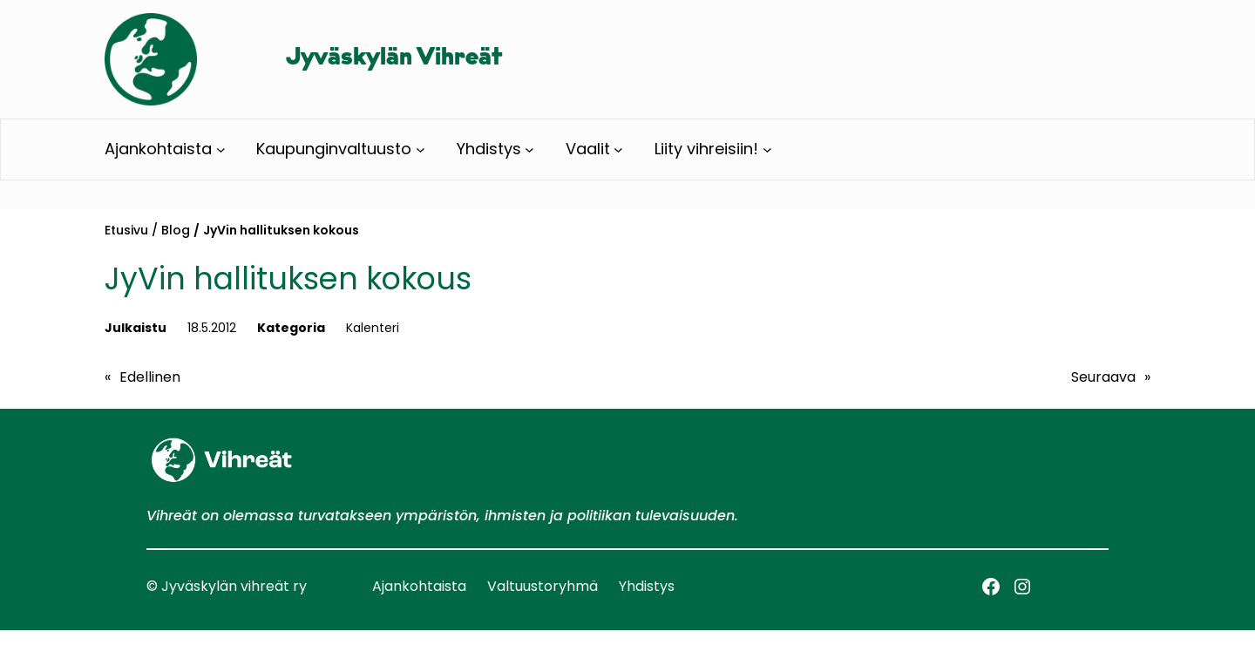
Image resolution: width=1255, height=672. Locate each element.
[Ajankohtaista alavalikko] (221, 149)
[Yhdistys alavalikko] (529, 149)
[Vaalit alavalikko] (618, 149)
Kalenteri (372, 327)
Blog (175, 230)
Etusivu (126, 230)
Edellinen (149, 377)
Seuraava (1103, 377)
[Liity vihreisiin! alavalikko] (767, 149)
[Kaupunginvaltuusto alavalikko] (420, 149)
